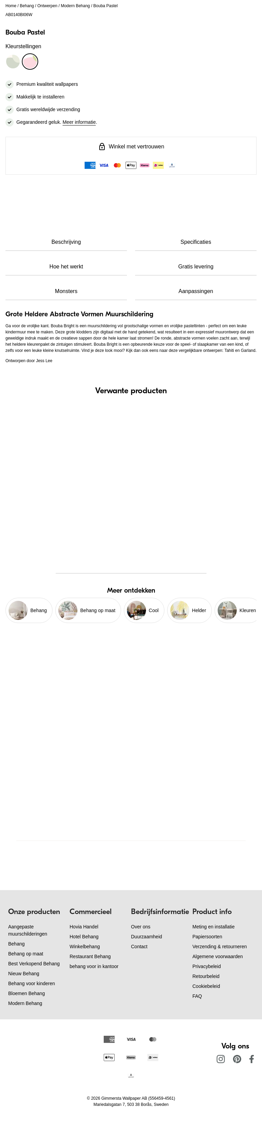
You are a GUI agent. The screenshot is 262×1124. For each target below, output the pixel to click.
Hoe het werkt (66, 266)
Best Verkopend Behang (34, 963)
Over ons (140, 926)
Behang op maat (25, 953)
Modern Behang (75, 5)
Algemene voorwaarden (217, 956)
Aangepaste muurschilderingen (27, 930)
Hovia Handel (84, 926)
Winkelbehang (85, 946)
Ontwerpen (47, 5)
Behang (27, 5)
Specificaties (195, 242)
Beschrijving (66, 242)
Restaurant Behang (90, 956)
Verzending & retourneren (219, 946)
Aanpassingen (195, 291)
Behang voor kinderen (31, 983)
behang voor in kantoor (94, 966)
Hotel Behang (84, 936)
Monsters (66, 291)
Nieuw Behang (23, 973)
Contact (139, 946)
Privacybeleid (206, 966)
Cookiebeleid (206, 986)
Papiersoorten (207, 936)
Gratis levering (195, 266)
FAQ (197, 996)
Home (10, 5)
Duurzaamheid (146, 936)
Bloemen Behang (26, 993)
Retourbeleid (205, 976)
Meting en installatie (213, 926)
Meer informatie (79, 122)
